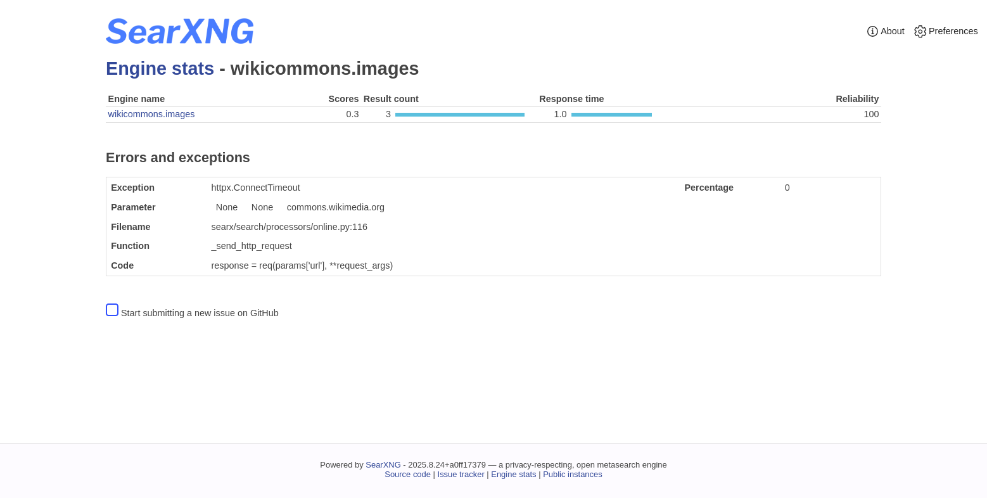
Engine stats (160, 68)
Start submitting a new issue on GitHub (200, 313)
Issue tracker (461, 474)
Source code (408, 474)
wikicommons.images (151, 114)
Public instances (572, 474)
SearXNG (383, 464)
